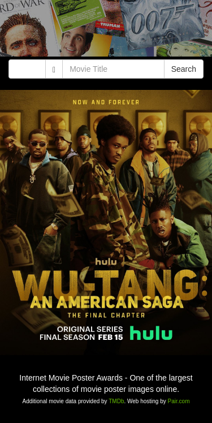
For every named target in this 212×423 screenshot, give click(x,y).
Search (183, 69)
